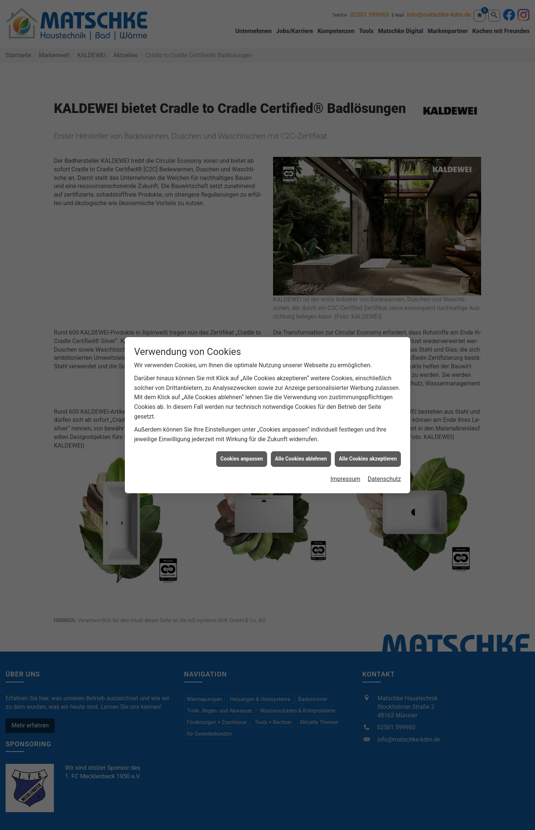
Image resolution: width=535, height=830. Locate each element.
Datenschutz (384, 467)
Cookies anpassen (241, 448)
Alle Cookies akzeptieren (368, 448)
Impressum (345, 467)
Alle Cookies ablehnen (301, 448)
